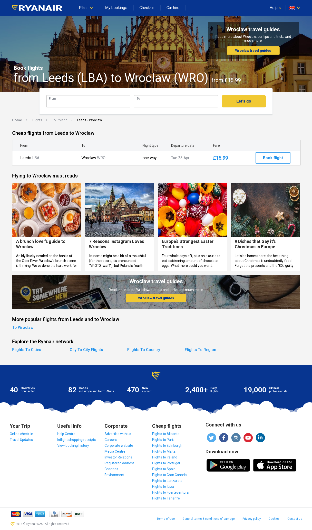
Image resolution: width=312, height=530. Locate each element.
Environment (114, 475)
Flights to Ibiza (163, 486)
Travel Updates (21, 440)
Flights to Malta (164, 451)
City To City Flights (86, 349)
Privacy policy (252, 518)
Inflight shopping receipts (76, 440)
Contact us (294, 518)
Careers (111, 440)
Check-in (146, 7)
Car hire (172, 7)
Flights (37, 120)
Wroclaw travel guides (253, 50)
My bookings (116, 7)
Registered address (120, 463)
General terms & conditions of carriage (209, 518)
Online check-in (21, 434)
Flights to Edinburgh (167, 445)
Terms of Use (166, 518)
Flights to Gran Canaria (169, 475)
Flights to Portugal (166, 463)
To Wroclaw (22, 327)
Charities (111, 469)
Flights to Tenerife (166, 498)
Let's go (243, 101)
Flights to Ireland (164, 457)
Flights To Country (143, 349)
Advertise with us (118, 434)
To (138, 98)
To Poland (60, 120)
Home (17, 120)
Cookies (274, 518)
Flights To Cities (26, 349)
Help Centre (66, 434)
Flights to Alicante (165, 434)
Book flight (273, 158)
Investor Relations (118, 457)
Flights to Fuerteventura (170, 492)
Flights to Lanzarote (167, 481)
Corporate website (119, 445)
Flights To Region (200, 349)
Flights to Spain (164, 469)
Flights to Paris (163, 440)
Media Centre (115, 451)
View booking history (73, 445)
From (52, 98)
